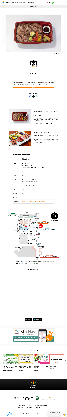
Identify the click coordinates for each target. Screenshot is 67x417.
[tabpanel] (33, 33)
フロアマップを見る (33, 269)
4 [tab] (60, 53)
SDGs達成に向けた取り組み (41, 405)
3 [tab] (58, 53)
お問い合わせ (22, 405)
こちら (46, 167)
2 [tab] (56, 53)
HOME (6, 11)
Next (65, 359)
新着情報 (12, 2)
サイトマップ (46, 407)
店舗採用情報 (20, 407)
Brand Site (30, 405)
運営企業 (38, 407)
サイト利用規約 (29, 407)
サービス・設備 (18, 2)
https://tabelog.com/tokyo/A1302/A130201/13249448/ (33, 201)
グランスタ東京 (12, 11)
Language (30, 2)
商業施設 (24, 2)
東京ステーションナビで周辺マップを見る (33, 315)
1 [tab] (54, 53)
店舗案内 (8, 2)
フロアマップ (26, 159)
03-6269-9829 (26, 175)
